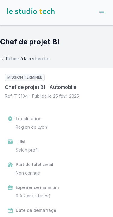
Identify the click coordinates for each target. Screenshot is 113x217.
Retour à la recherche (24, 58)
